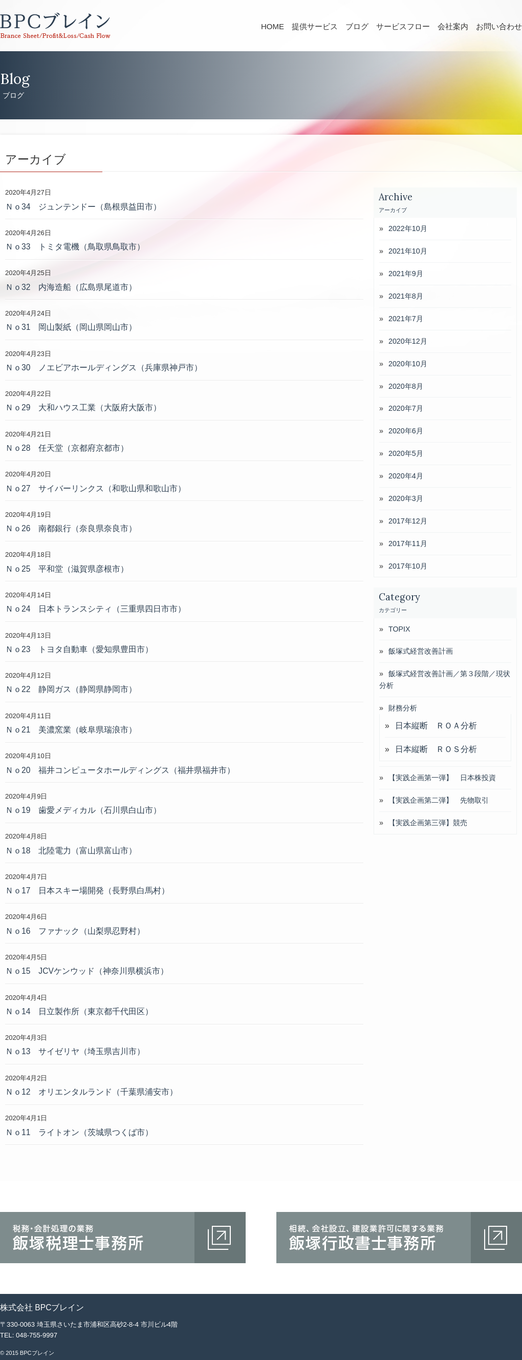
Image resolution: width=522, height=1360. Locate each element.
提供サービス (315, 26)
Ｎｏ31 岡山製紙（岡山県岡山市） (71, 327)
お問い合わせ (499, 26)
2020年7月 (405, 408)
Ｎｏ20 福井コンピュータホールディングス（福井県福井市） (120, 770)
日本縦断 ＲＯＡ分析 (436, 725)
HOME (272, 26)
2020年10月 (407, 364)
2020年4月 (405, 476)
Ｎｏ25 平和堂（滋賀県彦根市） (66, 568)
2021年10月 (407, 251)
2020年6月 (405, 431)
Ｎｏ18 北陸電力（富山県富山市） (71, 850)
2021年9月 (405, 273)
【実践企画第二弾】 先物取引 (438, 800)
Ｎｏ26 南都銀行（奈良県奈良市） (71, 528)
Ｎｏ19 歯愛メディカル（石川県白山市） (83, 810)
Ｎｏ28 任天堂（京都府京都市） (66, 448)
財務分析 (402, 708)
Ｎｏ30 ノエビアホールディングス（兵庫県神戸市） (103, 367)
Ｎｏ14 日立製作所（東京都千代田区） (79, 1011)
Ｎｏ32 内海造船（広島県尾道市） (71, 287)
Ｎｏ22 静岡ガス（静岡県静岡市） (71, 689)
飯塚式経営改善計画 (420, 651)
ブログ (356, 26)
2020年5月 (405, 453)
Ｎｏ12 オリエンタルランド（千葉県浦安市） (91, 1091)
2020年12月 (407, 341)
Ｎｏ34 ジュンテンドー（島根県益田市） (83, 206)
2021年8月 (405, 296)
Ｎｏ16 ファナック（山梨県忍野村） (75, 931)
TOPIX (399, 629)
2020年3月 (405, 498)
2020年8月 (405, 386)
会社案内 (453, 26)
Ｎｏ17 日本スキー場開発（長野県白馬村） (87, 890)
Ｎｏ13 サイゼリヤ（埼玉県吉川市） (75, 1051)
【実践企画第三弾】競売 (427, 823)
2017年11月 (407, 543)
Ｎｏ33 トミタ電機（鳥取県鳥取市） (75, 246)
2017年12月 (407, 521)
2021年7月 (405, 319)
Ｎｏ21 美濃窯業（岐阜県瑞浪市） (71, 729)
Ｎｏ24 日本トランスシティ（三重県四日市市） (95, 608)
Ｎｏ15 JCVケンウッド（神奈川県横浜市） (86, 971)
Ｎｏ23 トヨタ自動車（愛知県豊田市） (79, 649)
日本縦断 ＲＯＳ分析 (436, 749)
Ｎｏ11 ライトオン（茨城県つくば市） (79, 1132)
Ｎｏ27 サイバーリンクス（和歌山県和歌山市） (95, 488)
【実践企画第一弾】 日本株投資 (442, 777)
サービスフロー (403, 26)
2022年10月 (407, 228)
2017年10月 (407, 566)
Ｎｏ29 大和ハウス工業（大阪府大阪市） (83, 407)
